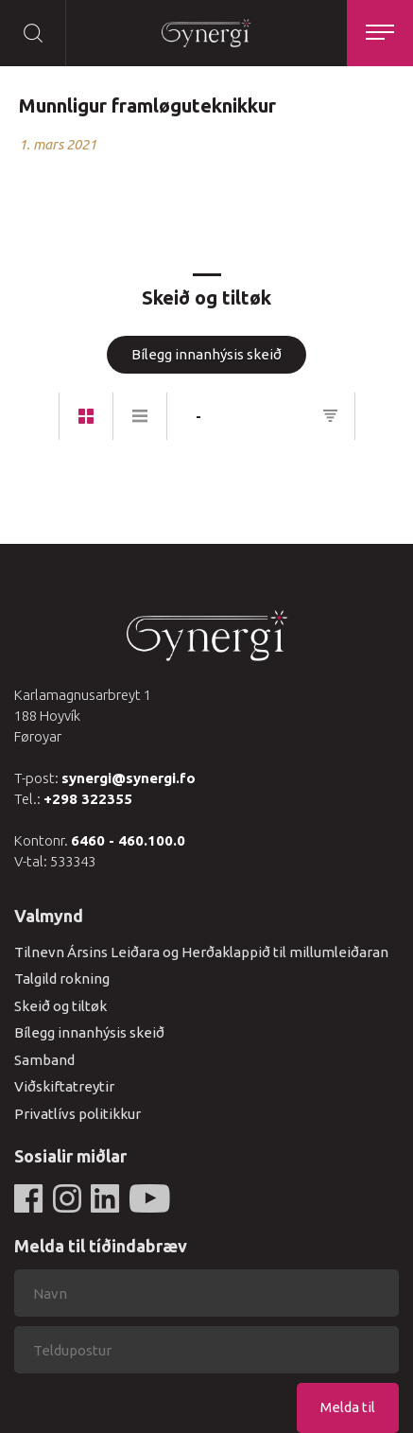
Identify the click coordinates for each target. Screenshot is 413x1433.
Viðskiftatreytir (64, 1086)
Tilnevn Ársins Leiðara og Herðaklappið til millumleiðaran (201, 952)
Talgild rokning (62, 978)
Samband (44, 1060)
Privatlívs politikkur (77, 1114)
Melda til (347, 1407)
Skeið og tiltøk (60, 1006)
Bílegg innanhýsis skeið (206, 354)
